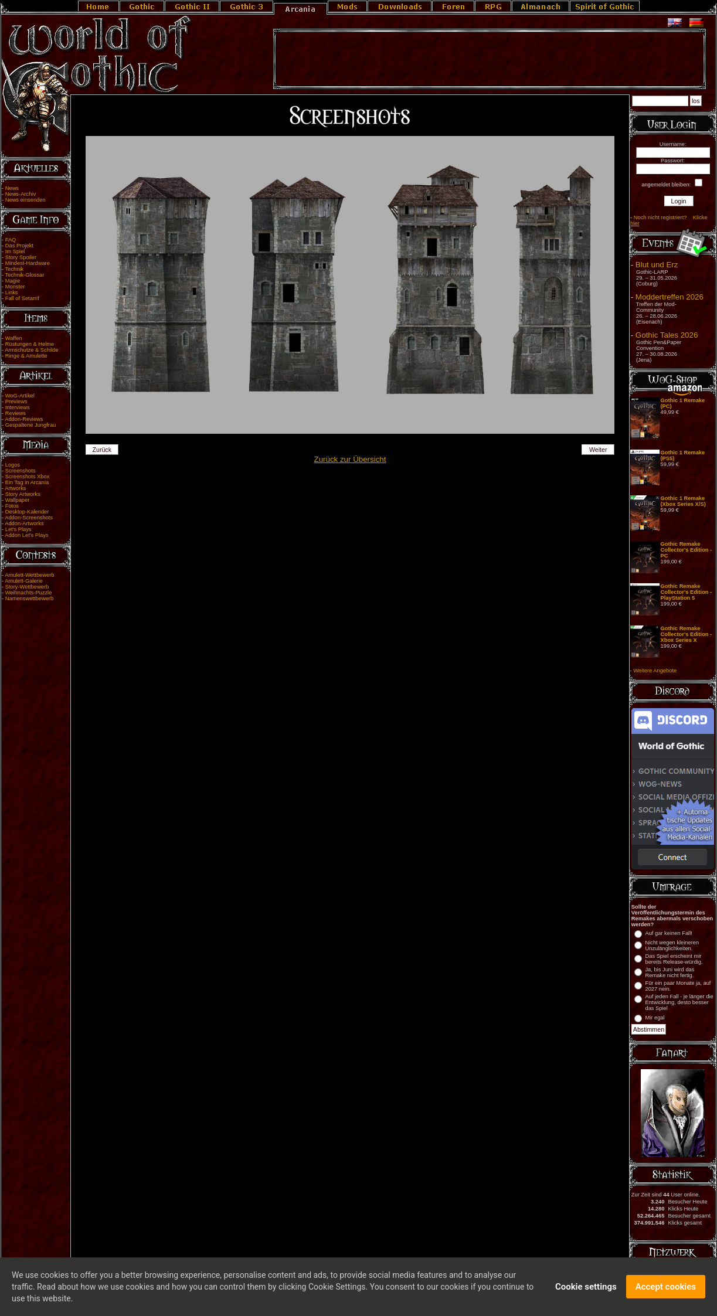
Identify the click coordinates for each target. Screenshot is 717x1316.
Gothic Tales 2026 (667, 335)
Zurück (101, 449)
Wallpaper (17, 500)
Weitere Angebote (655, 671)
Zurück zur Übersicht (350, 459)
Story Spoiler (20, 257)
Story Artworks (22, 494)
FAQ (10, 240)
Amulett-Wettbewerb (29, 575)
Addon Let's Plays (26, 535)
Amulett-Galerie (24, 581)
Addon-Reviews (24, 419)
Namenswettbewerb (29, 598)
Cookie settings (586, 1288)
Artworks (15, 488)
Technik (14, 269)
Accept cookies (666, 1288)
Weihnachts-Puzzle (28, 593)
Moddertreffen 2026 (670, 297)
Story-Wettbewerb (27, 587)
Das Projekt (19, 246)
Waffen (13, 338)
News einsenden (25, 200)
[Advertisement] (489, 59)
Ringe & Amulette (26, 356)
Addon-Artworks (24, 523)
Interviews (17, 407)
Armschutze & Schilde (31, 350)
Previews (16, 401)
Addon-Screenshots (29, 518)
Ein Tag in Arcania (27, 482)
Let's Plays (18, 529)
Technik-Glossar (25, 275)
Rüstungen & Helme (29, 344)
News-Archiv (20, 194)
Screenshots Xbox (27, 477)
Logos (12, 465)
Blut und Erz (657, 264)
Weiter (598, 449)
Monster (15, 287)
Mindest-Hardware (27, 263)
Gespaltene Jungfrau (30, 425)
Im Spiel (15, 251)
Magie (12, 281)
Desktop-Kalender (27, 512)
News (12, 188)
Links (11, 292)
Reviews (15, 413)
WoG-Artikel (20, 396)
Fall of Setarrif (22, 298)
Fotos (12, 506)
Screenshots (20, 471)
